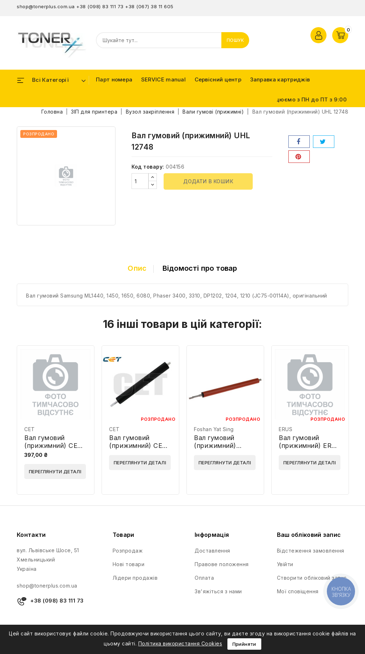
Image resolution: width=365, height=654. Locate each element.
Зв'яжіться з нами (218, 591)
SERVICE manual (163, 79)
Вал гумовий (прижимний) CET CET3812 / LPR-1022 (53, 449)
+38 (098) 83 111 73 (100, 6)
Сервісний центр (218, 79)
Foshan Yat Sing (214, 429)
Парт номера (114, 79)
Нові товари (129, 564)
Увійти (285, 564)
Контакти (31, 534)
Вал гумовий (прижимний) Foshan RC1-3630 (222, 445)
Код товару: (148, 167)
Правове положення (222, 564)
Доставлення (212, 551)
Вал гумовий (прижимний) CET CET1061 (138, 445)
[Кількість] (140, 181)
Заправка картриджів (280, 79)
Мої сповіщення (298, 591)
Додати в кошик (208, 181)
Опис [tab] (137, 268)
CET (29, 429)
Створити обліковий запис (312, 578)
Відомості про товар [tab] (200, 268)
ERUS (285, 429)
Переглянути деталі (55, 471)
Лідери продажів (135, 578)
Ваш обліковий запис (309, 534)
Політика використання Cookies (180, 643)
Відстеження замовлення (310, 551)
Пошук (235, 40)
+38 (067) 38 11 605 (149, 6)
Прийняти (244, 644)
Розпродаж (128, 551)
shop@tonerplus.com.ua (46, 6)
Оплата (204, 578)
